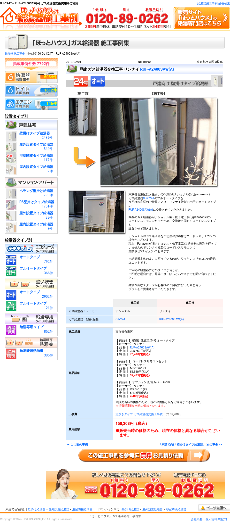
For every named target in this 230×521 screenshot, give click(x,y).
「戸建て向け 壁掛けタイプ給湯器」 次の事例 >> (190, 444)
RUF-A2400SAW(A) (157, 69)
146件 (51, 103)
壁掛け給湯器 (36, 509)
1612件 (50, 90)
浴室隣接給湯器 (82, 509)
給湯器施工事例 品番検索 (213, 3)
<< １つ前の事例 (77, 444)
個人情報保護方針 (217, 519)
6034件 (50, 76)
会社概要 (196, 519)
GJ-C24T (148, 198)
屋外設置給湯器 (59, 509)
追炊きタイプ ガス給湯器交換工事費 (139, 414)
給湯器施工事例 (15, 53)
